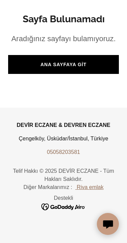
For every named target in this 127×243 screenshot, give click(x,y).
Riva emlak (89, 187)
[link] (63, 206)
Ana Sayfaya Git (64, 64)
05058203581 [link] (63, 152)
